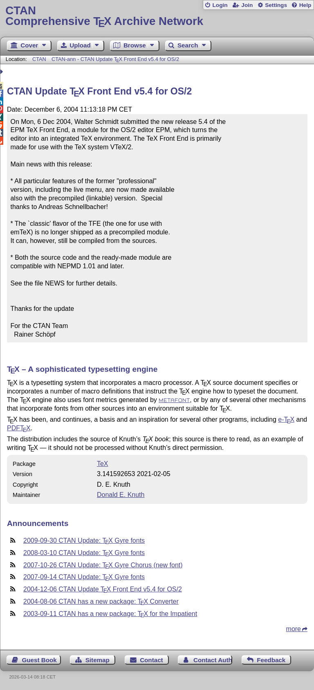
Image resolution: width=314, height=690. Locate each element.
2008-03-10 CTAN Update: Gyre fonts (84, 552)
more (293, 628)
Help (305, 5)
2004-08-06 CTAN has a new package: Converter (101, 601)
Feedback (271, 659)
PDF (19, 428)
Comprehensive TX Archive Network (156, 16)
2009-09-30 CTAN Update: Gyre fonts (84, 540)
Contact (151, 659)
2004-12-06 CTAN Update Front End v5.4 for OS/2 (102, 589)
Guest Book (39, 659)
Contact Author (212, 659)
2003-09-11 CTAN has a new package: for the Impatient (110, 613)
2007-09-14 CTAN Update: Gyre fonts (84, 576)
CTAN (39, 59)
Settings (276, 5)
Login (219, 5)
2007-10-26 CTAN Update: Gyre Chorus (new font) (103, 565)
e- (286, 419)
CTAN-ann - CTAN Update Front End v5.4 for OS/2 (115, 59)
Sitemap (97, 659)
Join (247, 5)
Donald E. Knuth (121, 494)
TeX (102, 463)
